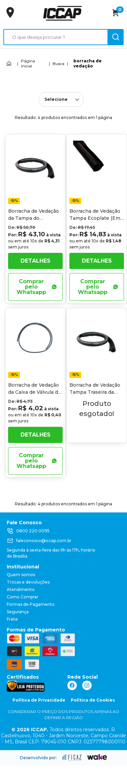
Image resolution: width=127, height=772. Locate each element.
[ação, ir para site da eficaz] (72, 757)
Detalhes (36, 261)
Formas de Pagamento (31, 604)
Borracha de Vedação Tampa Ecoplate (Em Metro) (94, 218)
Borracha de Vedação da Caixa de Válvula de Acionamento (34, 392)
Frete (12, 619)
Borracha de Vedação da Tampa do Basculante (33, 218)
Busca (58, 63)
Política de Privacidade (38, 700)
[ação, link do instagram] (87, 685)
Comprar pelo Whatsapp (37, 286)
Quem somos (21, 574)
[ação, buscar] (115, 37)
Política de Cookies (93, 700)
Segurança (18, 611)
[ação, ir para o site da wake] (97, 757)
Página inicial (28, 63)
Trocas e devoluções (28, 582)
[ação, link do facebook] (72, 685)
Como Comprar (22, 596)
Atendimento (21, 589)
